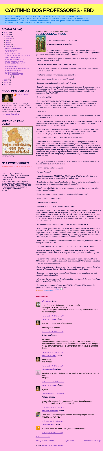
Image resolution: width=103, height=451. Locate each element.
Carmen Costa (48, 424)
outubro (8, 76)
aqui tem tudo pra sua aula (13, 70)
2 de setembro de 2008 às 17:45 (52, 332)
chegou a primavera (11, 72)
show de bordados (50, 411)
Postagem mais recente (45, 441)
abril (7, 42)
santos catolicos (48, 290)
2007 (6, 32)
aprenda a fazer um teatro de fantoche (17, 68)
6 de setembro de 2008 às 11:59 (52, 366)
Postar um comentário (43, 437)
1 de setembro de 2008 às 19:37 (52, 316)
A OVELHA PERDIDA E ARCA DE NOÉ (17, 55)
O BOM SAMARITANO (12, 54)
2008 (6, 34)
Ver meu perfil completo (10, 114)
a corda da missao (11, 50)
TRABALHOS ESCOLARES (14, 74)
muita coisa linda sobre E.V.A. (14, 59)
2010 (6, 82)
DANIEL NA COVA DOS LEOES (15, 63)
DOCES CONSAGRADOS (13, 48)
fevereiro (9, 38)
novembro (9, 78)
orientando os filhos (11, 66)
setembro (9, 46)
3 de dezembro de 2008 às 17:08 (53, 393)
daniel (7, 65)
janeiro (8, 36)
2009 (6, 80)
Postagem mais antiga (92, 441)
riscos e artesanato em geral (14, 61)
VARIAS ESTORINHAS (12, 57)
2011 (6, 84)
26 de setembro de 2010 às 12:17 (53, 421)
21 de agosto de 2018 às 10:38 (52, 433)
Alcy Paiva (46, 301)
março (8, 40)
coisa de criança (49, 319)
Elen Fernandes (49, 369)
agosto (8, 44)
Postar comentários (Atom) (52, 445)
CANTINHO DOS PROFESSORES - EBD (49, 10)
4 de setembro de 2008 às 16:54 (52, 352)
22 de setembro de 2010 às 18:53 (53, 407)
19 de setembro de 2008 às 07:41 (53, 382)
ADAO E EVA (9, 52)
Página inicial (69, 441)
